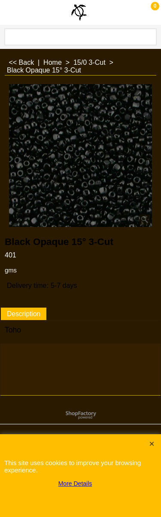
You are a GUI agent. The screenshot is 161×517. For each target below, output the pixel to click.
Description (23, 313)
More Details (75, 483)
